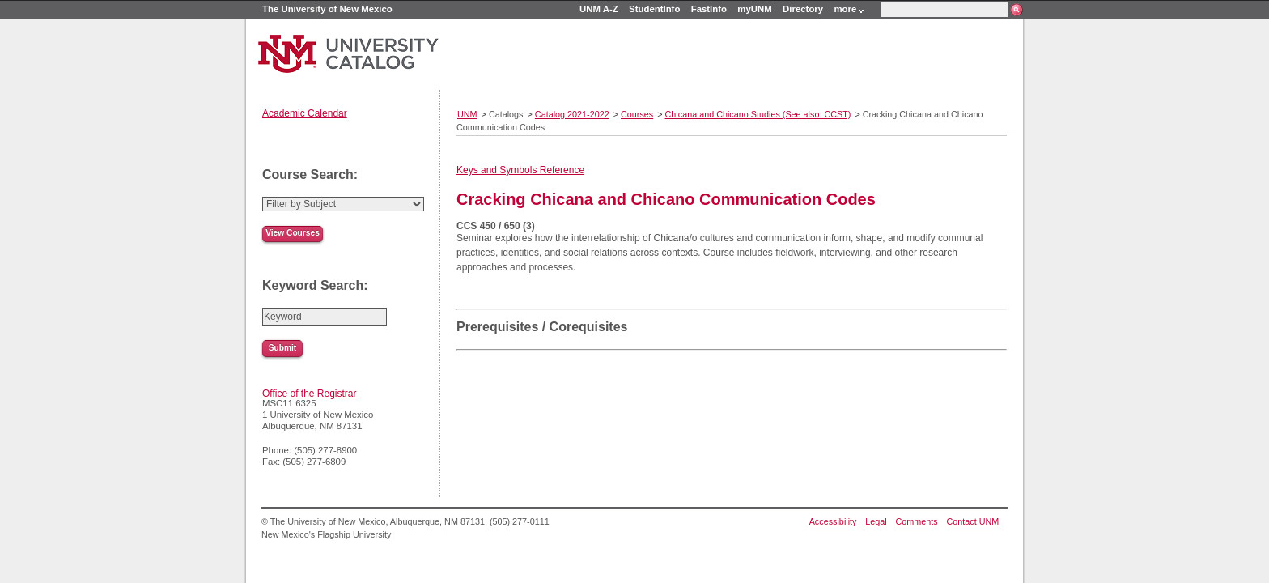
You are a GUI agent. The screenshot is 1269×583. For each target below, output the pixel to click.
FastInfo (709, 9)
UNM (467, 114)
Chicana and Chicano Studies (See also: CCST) (758, 114)
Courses (637, 114)
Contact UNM (973, 521)
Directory (803, 9)
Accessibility (833, 521)
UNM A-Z (598, 9)
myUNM (754, 9)
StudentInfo (654, 9)
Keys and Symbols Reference (520, 170)
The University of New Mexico (327, 9)
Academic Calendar (304, 113)
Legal (875, 521)
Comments (917, 521)
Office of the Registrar (309, 393)
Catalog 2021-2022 (572, 114)
